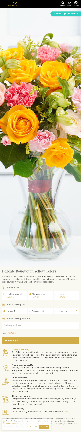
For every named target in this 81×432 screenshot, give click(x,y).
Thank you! (59, 401)
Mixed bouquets (27, 401)
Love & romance (44, 401)
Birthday (13, 401)
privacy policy (11, 423)
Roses (4, 401)
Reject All (33, 427)
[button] (40, 304)
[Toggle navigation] (4, 4)
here (66, 375)
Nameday (23, 403)
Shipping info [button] (8, 409)
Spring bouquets (9, 403)
